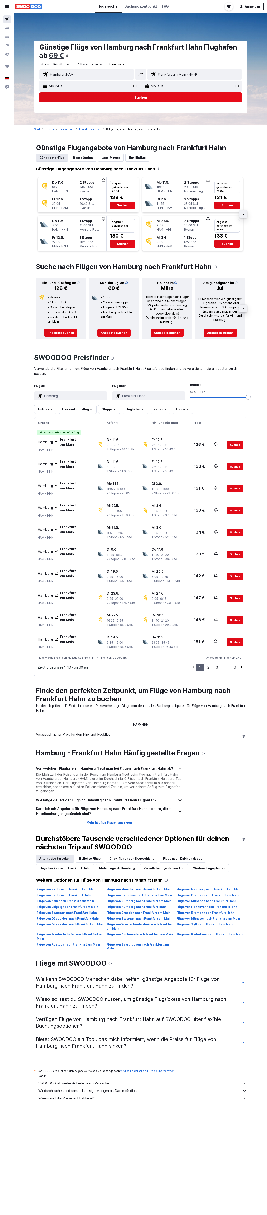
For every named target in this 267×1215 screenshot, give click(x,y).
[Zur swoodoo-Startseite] (28, 6)
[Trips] (7, 66)
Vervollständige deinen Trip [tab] (164, 868)
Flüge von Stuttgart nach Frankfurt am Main (139, 918)
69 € (56, 55)
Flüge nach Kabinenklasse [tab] (183, 858)
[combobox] (55, 64)
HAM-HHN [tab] (140, 724)
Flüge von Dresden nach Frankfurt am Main (138, 912)
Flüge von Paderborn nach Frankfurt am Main (209, 934)
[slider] (248, 397)
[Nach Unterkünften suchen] (7, 28)
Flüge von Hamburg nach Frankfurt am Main (208, 889)
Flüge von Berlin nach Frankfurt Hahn (64, 895)
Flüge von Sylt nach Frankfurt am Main (204, 924)
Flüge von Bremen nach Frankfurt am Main (207, 895)
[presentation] (68, 56)
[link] (61, 333)
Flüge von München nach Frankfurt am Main (139, 889)
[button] (7, 6)
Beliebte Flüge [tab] (90, 858)
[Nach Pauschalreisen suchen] (7, 45)
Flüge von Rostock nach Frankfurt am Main (68, 944)
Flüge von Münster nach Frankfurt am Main (208, 918)
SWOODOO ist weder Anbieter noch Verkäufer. (143, 1083)
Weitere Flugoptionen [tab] (209, 868)
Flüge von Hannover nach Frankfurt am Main (139, 895)
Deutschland (66, 129)
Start (37, 129)
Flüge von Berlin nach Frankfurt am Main (67, 889)
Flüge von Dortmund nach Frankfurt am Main (140, 934)
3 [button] (217, 667)
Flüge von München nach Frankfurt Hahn (206, 901)
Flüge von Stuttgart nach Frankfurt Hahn (67, 912)
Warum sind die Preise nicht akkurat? (143, 1098)
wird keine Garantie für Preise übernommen (148, 1071)
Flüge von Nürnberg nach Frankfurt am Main (139, 901)
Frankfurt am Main (90, 129)
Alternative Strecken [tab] (55, 858)
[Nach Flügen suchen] (7, 19)
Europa (49, 129)
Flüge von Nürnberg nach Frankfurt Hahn (137, 907)
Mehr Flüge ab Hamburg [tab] (117, 868)
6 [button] (235, 667)
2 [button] (208, 667)
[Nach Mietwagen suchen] (7, 37)
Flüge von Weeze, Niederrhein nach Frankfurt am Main (140, 926)
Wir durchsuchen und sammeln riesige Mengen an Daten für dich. (143, 1090)
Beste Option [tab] (83, 157)
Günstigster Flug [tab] (52, 157)
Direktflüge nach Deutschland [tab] (132, 858)
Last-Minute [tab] (111, 157)
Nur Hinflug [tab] (137, 157)
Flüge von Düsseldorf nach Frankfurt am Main (71, 924)
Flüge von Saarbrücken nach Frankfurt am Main (138, 946)
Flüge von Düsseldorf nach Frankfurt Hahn (68, 918)
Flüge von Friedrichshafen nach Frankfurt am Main (70, 936)
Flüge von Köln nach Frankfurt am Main (65, 901)
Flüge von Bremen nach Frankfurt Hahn (205, 912)
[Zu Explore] (7, 54)
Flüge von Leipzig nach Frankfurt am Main (67, 907)
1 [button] (200, 667)
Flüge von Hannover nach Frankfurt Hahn (206, 907)
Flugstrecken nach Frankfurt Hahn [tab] (65, 868)
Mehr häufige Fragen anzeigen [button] (109, 822)
